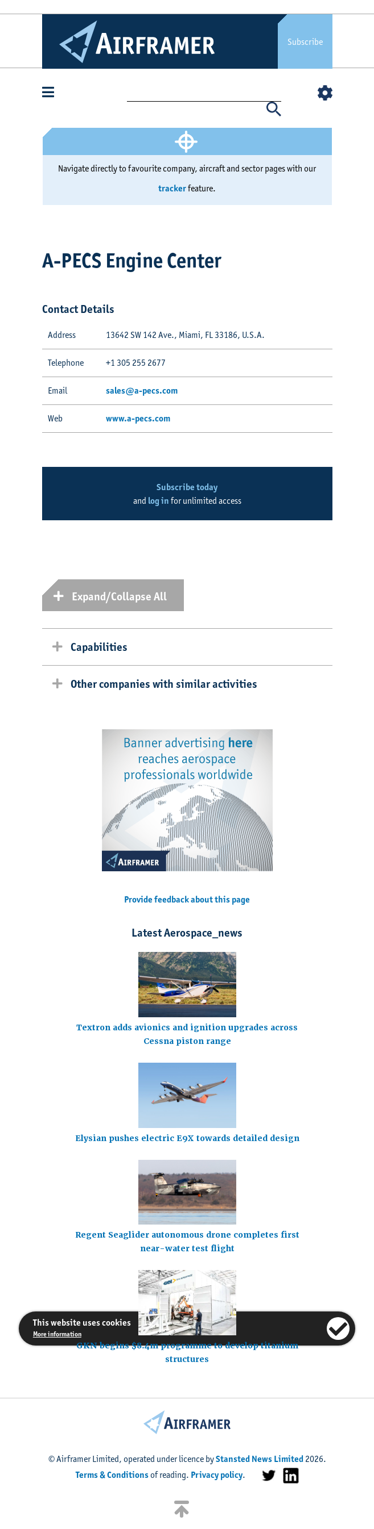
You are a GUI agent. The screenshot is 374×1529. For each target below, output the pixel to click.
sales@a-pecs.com (142, 390)
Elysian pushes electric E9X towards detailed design (187, 1138)
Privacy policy (217, 1474)
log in (158, 500)
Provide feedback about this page (187, 899)
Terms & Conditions (112, 1474)
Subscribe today (187, 487)
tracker (172, 188)
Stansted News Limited (259, 1458)
